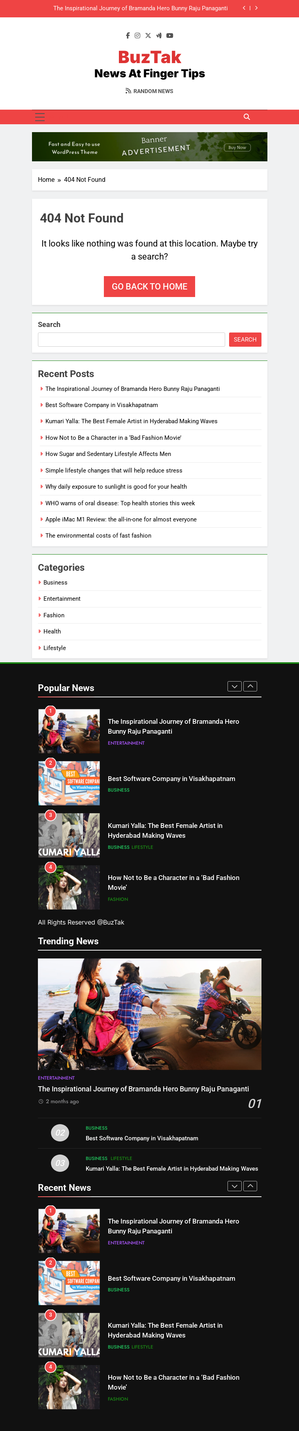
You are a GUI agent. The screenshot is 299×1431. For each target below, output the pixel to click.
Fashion (53, 615)
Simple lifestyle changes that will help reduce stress (113, 470)
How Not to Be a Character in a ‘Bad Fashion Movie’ (113, 437)
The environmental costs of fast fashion (98, 535)
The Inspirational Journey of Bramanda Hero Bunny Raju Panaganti (140, 9)
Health (52, 631)
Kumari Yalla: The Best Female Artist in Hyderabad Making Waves (131, 421)
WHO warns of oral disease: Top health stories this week (120, 503)
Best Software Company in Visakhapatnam (101, 405)
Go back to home (149, 286)
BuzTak (149, 57)
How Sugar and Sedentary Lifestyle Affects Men (108, 454)
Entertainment (62, 598)
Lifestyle (54, 648)
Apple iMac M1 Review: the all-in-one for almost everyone (121, 519)
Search (49, 324)
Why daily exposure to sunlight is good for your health (116, 486)
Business (55, 582)
